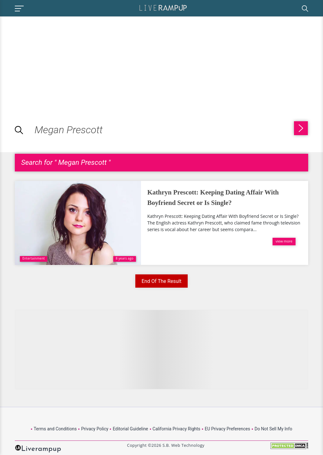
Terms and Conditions (55, 428)
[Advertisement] (53, 60)
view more (284, 241)
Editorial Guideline (130, 428)
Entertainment (33, 258)
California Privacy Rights (176, 428)
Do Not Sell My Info (273, 428)
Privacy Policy (94, 428)
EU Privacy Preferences (227, 428)
